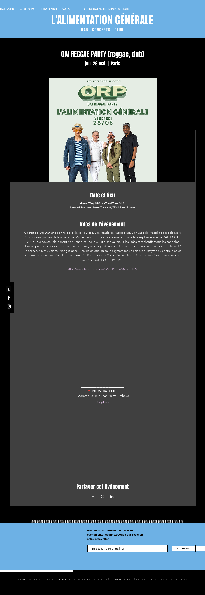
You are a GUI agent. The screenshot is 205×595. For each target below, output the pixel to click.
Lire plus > (102, 402)
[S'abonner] (183, 548)
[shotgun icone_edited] (8, 289)
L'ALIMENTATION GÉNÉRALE (102, 21)
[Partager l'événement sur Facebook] (93, 496)
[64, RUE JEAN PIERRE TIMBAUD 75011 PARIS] (93, 9)
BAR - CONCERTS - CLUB (102, 30)
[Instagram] (8, 306)
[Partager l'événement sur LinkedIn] (112, 496)
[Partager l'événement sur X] (102, 496)
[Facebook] (8, 297)
